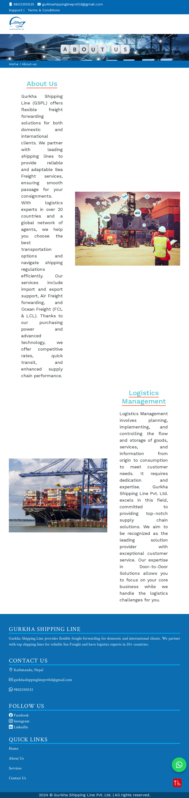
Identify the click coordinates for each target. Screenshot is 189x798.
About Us (16, 758)
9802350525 (22, 4)
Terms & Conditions (44, 10)
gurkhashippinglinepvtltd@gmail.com (70, 4)
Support (16, 10)
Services (15, 768)
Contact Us (17, 778)
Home (13, 64)
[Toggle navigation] (173, 24)
